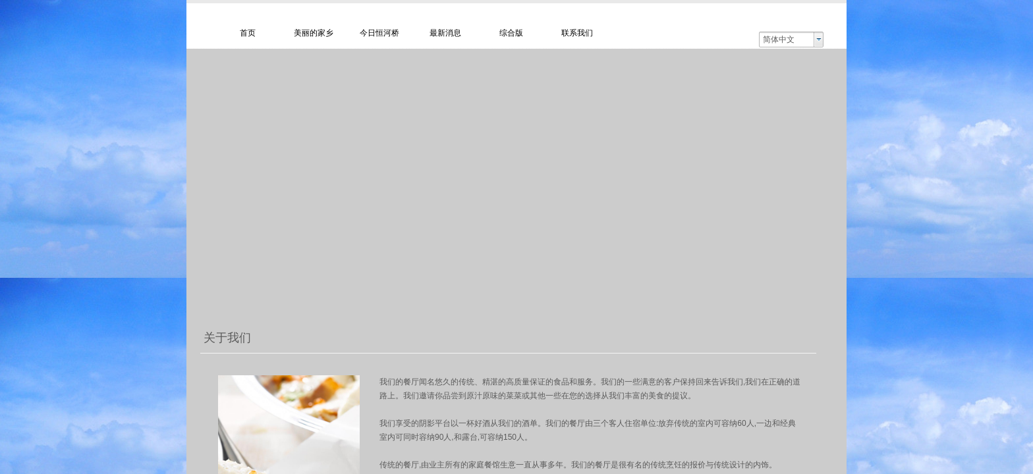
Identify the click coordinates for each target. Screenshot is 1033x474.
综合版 (511, 33)
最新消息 (445, 33)
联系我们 (577, 33)
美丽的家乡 (313, 33)
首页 (248, 33)
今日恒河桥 (379, 33)
